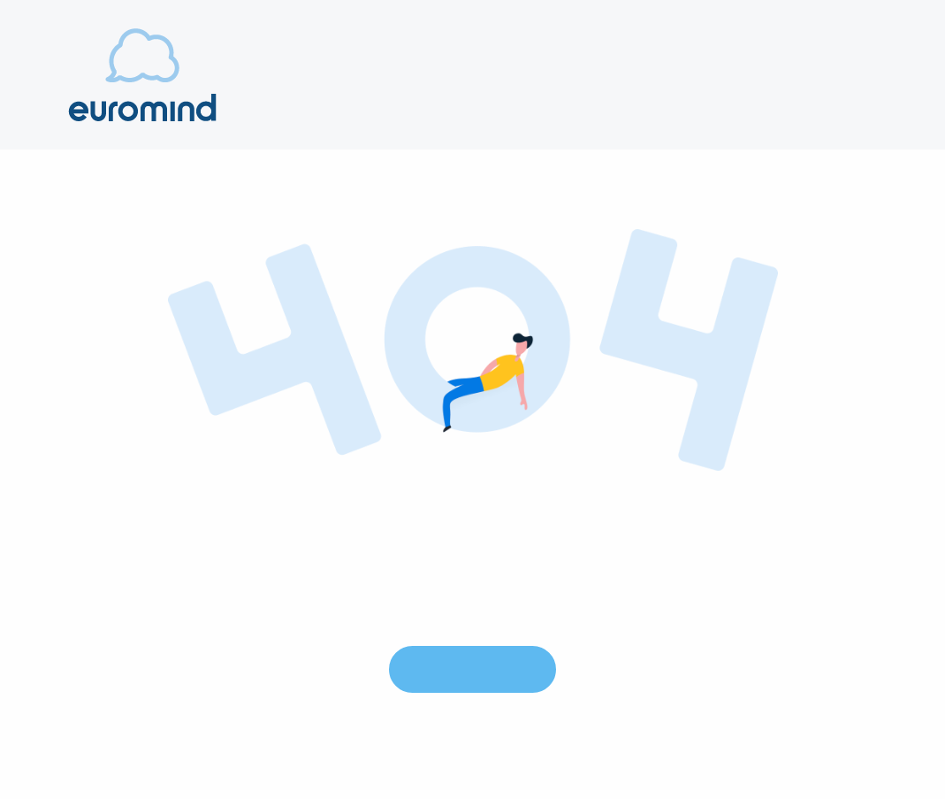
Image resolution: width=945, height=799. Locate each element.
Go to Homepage (472, 668)
